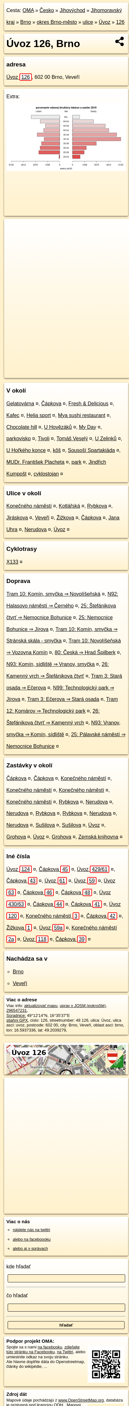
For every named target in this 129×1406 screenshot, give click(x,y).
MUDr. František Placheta (35, 462)
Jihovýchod (72, 10)
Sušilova (45, 825)
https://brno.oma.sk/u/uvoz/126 (32, 373)
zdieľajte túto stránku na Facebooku (43, 1349)
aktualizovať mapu (40, 1005)
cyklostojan (46, 474)
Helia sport (38, 415)
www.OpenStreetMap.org (81, 1400)
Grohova (16, 837)
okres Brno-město (57, 22)
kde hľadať (18, 1266)
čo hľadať (17, 1295)
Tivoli (43, 438)
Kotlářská (69, 506)
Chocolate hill (21, 427)
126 (120, 22)
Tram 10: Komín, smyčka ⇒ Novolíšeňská (53, 594)
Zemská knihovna (98, 837)
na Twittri (65, 1351)
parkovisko (18, 438)
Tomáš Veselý (72, 438)
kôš (57, 450)
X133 (12, 562)
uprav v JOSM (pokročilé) (82, 1005)
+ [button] (15, 230)
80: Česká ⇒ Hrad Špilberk (85, 652)
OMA (28, 10)
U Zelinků (106, 438)
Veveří (42, 517)
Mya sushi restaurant (81, 415)
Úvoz (104, 22)
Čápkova (51, 403)
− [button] (15, 239)
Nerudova (36, 529)
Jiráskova (17, 517)
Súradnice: (16, 1015)
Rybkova (97, 506)
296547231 (16, 1010)
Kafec (12, 415)
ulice (87, 22)
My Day (87, 427)
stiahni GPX (17, 1020)
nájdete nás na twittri (31, 1229)
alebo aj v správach (30, 1248)
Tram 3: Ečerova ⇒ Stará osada (63, 699)
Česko (46, 10)
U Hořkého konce (26, 450)
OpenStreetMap (51, 368)
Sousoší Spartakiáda (91, 450)
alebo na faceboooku (32, 1239)
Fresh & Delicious (88, 403)
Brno (25, 22)
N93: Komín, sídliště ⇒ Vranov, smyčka (50, 664)
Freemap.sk (84, 368)
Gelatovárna (20, 403)
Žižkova (65, 517)
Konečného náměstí (29, 506)
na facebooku (50, 1347)
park (77, 462)
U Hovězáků (58, 427)
